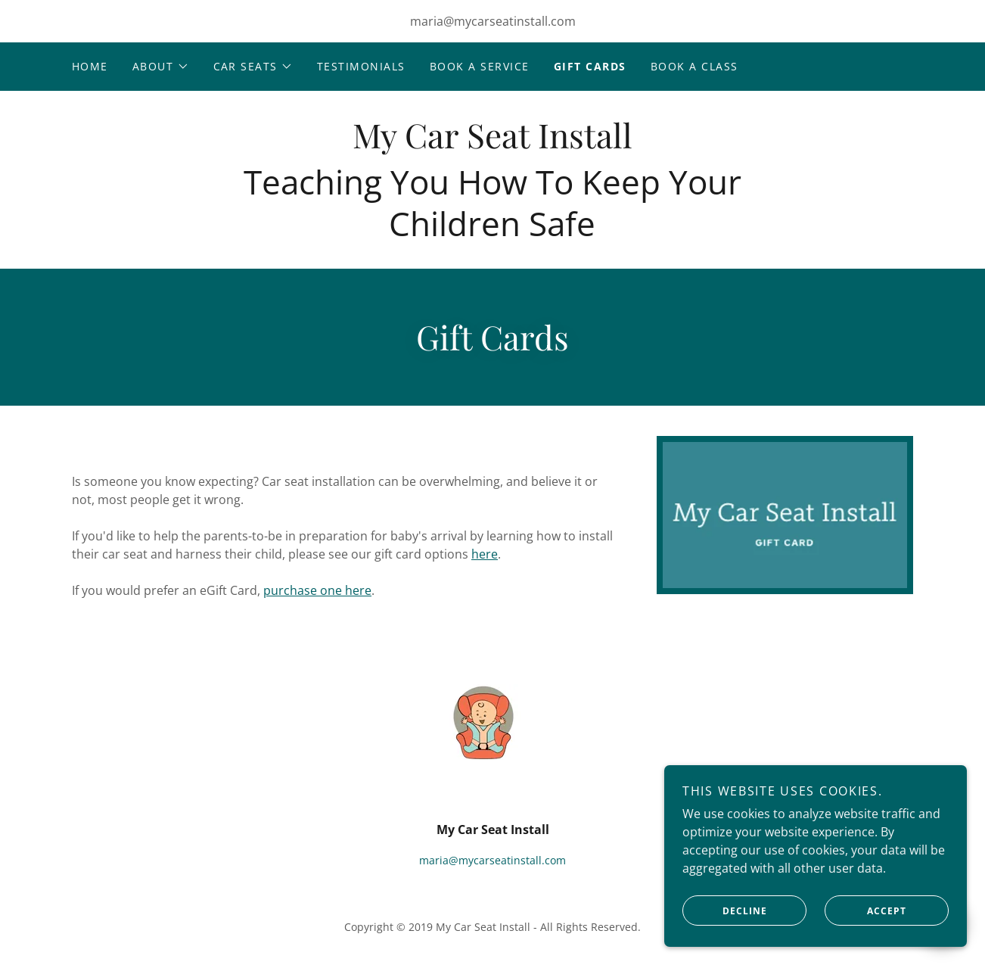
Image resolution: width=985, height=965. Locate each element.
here (484, 554)
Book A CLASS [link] (694, 66)
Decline (724, 941)
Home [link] (90, 66)
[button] (160, 67)
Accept (865, 941)
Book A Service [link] (480, 66)
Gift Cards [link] (590, 66)
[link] (492, 143)
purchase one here (317, 590)
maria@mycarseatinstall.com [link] (493, 21)
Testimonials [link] (361, 66)
